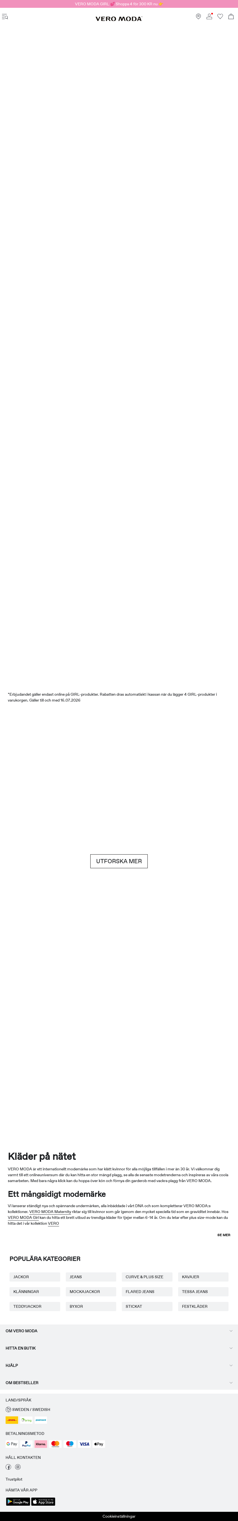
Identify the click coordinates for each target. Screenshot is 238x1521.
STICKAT (134, 1306)
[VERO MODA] (119, 20)
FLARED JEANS (140, 1291)
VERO (53, 1223)
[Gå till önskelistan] (220, 18)
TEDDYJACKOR (27, 1306)
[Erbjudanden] (179, 108)
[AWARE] (119, 1059)
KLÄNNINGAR (26, 1291)
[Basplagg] (59, 953)
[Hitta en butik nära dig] (198, 18)
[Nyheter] (59, 105)
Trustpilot (14, 1479)
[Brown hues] (119, 760)
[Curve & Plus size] (167, 1059)
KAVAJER (190, 1277)
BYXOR (76, 1306)
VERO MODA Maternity (50, 1211)
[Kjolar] (179, 197)
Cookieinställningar (119, 1516)
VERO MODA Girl (23, 1217)
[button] (119, 1410)
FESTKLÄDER (195, 1306)
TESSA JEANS (195, 1291)
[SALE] (119, 525)
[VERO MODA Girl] (71, 1056)
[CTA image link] (18, 197)
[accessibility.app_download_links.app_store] (43, 1505)
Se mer (223, 1235)
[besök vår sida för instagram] (18, 1468)
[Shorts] (139, 197)
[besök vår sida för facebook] (8, 1468)
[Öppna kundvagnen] (231, 17)
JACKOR (21, 1277)
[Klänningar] (58, 196)
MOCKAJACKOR (85, 1291)
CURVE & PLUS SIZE (144, 1277)
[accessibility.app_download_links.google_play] (18, 1505)
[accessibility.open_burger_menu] (5, 17)
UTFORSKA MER (119, 861)
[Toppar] (99, 195)
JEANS (76, 1277)
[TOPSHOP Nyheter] (215, 1047)
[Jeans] (199, 760)
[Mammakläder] (22, 1056)
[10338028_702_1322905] (179, 953)
